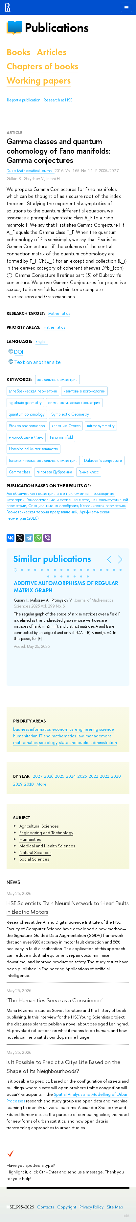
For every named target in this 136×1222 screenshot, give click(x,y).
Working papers (39, 80)
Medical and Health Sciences (47, 846)
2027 (37, 776)
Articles (51, 52)
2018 (29, 784)
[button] (15, 570)
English (41, 341)
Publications (56, 27)
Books (18, 52)
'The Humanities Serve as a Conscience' (54, 1000)
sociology (48, 742)
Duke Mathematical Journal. (31, 170)
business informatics (32, 729)
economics (62, 729)
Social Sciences (34, 859)
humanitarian (25, 736)
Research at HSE (58, 100)
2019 (18, 784)
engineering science (94, 729)
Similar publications (52, 559)
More (41, 784)
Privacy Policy (91, 1207)
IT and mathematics (57, 736)
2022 (93, 776)
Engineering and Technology (46, 832)
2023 (82, 776)
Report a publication (23, 100)
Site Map (115, 1207)
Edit (126, 1215)
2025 (59, 776)
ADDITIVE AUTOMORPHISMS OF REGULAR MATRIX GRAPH (66, 586)
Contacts (45, 1207)
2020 (116, 776)
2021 (104, 776)
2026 (48, 776)
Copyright (66, 1207)
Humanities (30, 839)
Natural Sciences (35, 852)
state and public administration (88, 742)
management (98, 736)
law (81, 736)
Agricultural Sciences (38, 826)
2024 (71, 776)
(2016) (67, 506)
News (13, 882)
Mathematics (59, 313)
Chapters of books (42, 66)
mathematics (25, 742)
